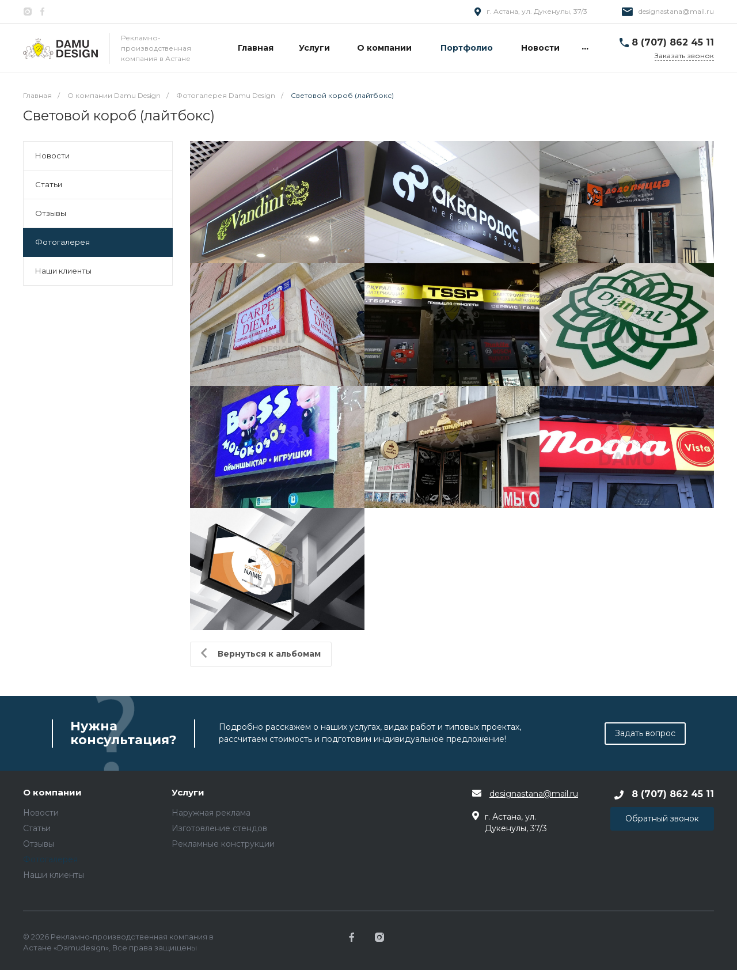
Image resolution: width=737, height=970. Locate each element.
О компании (52, 793)
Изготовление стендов (219, 828)
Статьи (48, 184)
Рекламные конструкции (223, 844)
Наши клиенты (63, 270)
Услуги (188, 793)
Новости (52, 155)
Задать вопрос (645, 733)
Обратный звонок (662, 818)
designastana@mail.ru (676, 11)
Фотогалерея (62, 242)
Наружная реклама (211, 813)
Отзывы (50, 213)
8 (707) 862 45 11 (673, 42)
